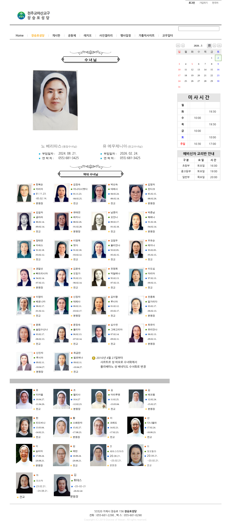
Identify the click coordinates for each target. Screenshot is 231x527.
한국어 (215, 3)
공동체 (72, 35)
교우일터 (167, 35)
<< (178, 45)
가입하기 (203, 3)
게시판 (56, 35)
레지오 (88, 35)
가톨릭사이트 (147, 35)
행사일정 (125, 35)
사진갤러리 (106, 35)
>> (219, 45)
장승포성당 (38, 35)
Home (20, 35)
